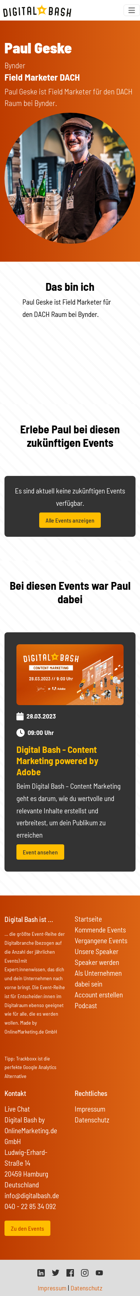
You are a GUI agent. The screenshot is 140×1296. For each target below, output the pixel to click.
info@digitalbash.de (31, 1195)
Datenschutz (92, 1119)
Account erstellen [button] (99, 994)
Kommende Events (100, 929)
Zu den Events (27, 1228)
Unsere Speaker (96, 951)
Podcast (86, 1005)
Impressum (90, 1109)
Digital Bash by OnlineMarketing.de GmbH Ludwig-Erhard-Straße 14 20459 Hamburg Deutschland (30, 1152)
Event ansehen (40, 852)
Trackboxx (26, 1058)
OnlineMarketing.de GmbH (30, 1031)
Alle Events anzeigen (70, 520)
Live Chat (17, 1109)
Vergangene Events (101, 940)
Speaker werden (97, 962)
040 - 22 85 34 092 (30, 1206)
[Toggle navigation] (132, 10)
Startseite (88, 919)
